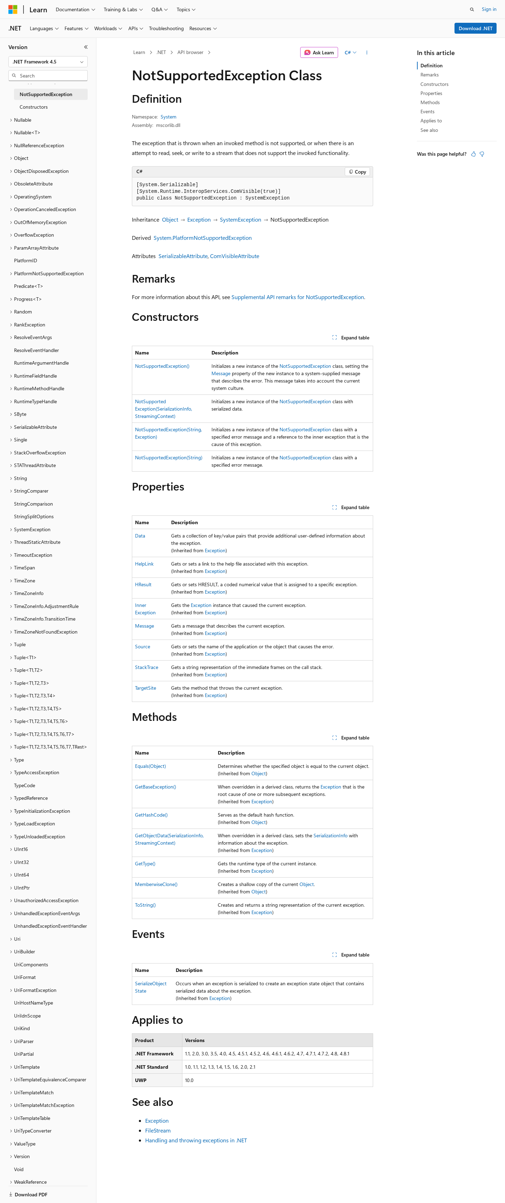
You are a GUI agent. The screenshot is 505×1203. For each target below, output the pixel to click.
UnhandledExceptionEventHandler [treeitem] (50, 925)
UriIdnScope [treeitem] (27, 1015)
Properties (431, 93)
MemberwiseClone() (156, 884)
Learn (139, 52)
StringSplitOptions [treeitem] (34, 516)
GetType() (145, 863)
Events (427, 111)
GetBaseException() (155, 786)
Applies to (431, 120)
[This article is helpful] (473, 154)
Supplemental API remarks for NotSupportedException (297, 296)
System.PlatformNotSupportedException (203, 237)
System (168, 116)
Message (220, 373)
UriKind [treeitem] (22, 1028)
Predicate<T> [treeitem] (28, 286)
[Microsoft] (13, 9)
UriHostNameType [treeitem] (33, 1002)
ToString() (145, 904)
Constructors (434, 84)
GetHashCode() (151, 814)
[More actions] (367, 52)
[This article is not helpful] (482, 154)
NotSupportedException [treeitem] (46, 94)
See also (429, 130)
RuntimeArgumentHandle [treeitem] (41, 362)
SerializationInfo (331, 835)
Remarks (429, 74)
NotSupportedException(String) (168, 457)
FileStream (158, 1130)
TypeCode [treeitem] (24, 785)
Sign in (489, 9)
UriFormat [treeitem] (25, 977)
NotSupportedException (305, 366)
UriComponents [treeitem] (31, 964)
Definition (431, 65)
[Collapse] (86, 47)
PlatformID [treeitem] (25, 260)
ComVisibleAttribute (234, 255)
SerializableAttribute (183, 255)
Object (170, 219)
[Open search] (472, 9)
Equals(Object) (150, 766)
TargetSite (145, 687)
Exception (199, 219)
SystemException (240, 219)
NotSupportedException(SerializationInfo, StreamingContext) (163, 408)
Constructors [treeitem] (34, 106)
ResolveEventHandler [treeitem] (36, 350)
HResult (143, 584)
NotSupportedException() (162, 366)
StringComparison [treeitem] (33, 503)
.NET (161, 52)
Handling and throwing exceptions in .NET (196, 1140)
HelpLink (144, 563)
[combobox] (48, 61)
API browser (190, 52)
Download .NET (476, 28)
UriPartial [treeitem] (24, 1053)
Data (140, 535)
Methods (430, 102)
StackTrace (146, 667)
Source (142, 646)
